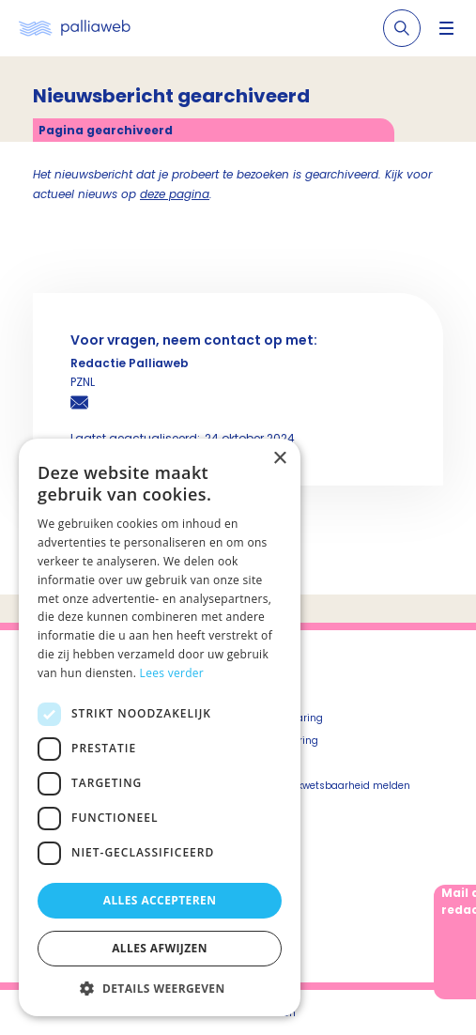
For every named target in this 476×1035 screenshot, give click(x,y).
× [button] (279, 459)
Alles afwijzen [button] (159, 948)
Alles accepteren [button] (160, 900)
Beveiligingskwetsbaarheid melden (324, 786)
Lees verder (172, 673)
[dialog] (159, 727)
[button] (160, 988)
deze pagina (174, 194)
